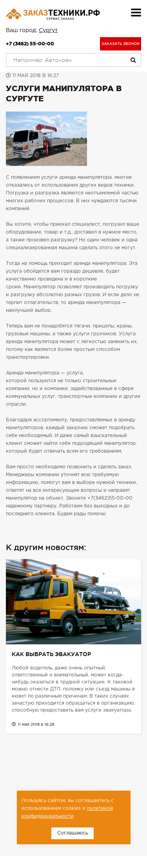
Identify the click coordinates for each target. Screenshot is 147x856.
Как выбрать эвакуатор (51, 654)
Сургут (48, 30)
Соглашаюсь (72, 833)
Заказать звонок (121, 44)
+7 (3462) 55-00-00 (30, 43)
